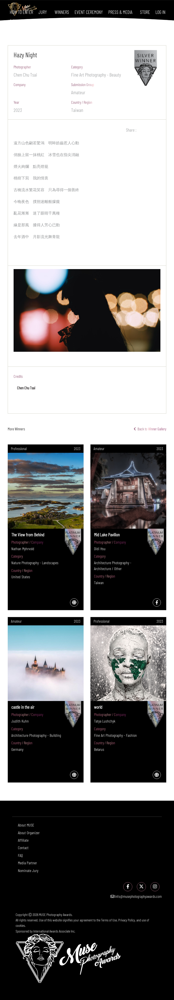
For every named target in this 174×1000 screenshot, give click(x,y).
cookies (20, 925)
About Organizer (29, 832)
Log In (160, 12)
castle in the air (22, 707)
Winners (62, 12)
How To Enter (21, 12)
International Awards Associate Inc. (54, 931)
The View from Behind (27, 534)
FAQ (20, 855)
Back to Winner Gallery (150, 429)
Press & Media (120, 12)
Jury (43, 12)
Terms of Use (109, 920)
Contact (23, 847)
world (98, 707)
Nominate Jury (28, 870)
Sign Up (16, 21)
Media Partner (27, 862)
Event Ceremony (89, 12)
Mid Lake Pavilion (107, 534)
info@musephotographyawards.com (136, 896)
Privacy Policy (126, 920)
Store (145, 12)
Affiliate (23, 840)
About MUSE (26, 824)
